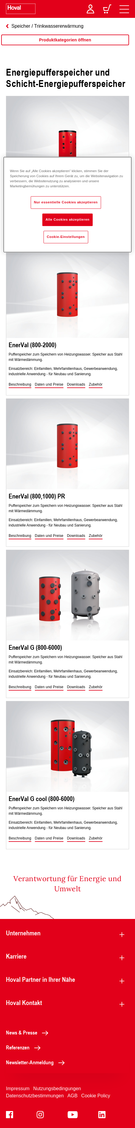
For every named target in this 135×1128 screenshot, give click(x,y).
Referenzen (25, 1047)
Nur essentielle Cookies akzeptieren (66, 202)
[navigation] (124, 9)
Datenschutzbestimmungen (35, 1095)
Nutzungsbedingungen (57, 1088)
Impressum (18, 1088)
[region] (65, 46)
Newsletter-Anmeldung (37, 1062)
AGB (72, 1095)
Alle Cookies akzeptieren (68, 219)
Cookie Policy (95, 1095)
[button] (20, 384)
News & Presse (29, 1032)
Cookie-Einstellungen (66, 237)
